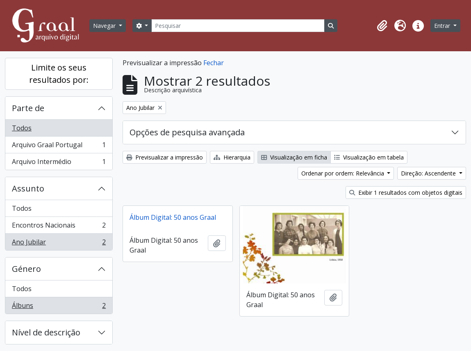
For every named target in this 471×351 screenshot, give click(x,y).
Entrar (443, 26)
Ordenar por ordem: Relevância (343, 173)
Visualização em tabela (369, 157)
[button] (382, 26)
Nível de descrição (46, 332)
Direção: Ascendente (429, 173)
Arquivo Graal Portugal (58, 146)
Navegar (105, 26)
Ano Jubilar (58, 243)
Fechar (213, 62)
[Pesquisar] (237, 25)
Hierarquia (232, 157)
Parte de (28, 108)
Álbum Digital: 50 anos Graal (173, 217)
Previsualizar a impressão (164, 157)
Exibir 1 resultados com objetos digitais (405, 192)
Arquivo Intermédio (58, 163)
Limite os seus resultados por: (59, 73)
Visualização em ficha (294, 157)
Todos (22, 127)
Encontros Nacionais (58, 227)
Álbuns (58, 307)
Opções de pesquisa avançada (187, 132)
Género (26, 268)
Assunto (28, 188)
